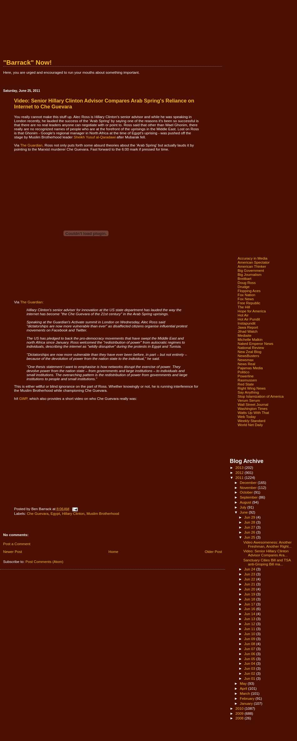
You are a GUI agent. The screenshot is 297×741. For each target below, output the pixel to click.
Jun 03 (250, 668)
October (247, 492)
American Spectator (254, 262)
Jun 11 (250, 629)
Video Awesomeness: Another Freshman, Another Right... (267, 544)
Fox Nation (246, 295)
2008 (239, 718)
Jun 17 (250, 604)
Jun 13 (250, 619)
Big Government (251, 270)
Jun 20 (250, 589)
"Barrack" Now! (27, 62)
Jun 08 (250, 644)
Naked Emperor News (255, 343)
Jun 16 (250, 609)
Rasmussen (247, 380)
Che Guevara (37, 513)
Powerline (246, 376)
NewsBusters (248, 356)
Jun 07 (250, 649)
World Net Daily (250, 425)
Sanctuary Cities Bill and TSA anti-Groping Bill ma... (267, 562)
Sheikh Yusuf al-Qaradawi (95, 137)
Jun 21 (250, 584)
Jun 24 (250, 569)
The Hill (244, 307)
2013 (239, 467)
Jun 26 (250, 532)
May (244, 683)
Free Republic (249, 303)
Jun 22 (250, 579)
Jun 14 (250, 614)
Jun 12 (250, 624)
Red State (246, 384)
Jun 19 (250, 594)
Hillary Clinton (73, 513)
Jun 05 (250, 659)
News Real (246, 364)
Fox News (246, 299)
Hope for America (252, 311)
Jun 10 (250, 634)
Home (113, 552)
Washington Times (253, 408)
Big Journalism (250, 274)
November (249, 487)
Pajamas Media (250, 368)
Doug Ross (247, 283)
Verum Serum (249, 400)
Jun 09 (250, 639)
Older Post (213, 552)
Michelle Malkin (250, 339)
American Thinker (252, 266)
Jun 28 (250, 522)
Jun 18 (250, 599)
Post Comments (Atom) (44, 561)
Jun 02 (250, 673)
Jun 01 (250, 678)
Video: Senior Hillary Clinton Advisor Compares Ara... (266, 553)
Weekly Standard (251, 421)
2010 (239, 708)
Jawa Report (248, 327)
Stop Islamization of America (261, 396)
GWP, (23, 398)
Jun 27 (250, 527)
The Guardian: (32, 302)
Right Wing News (252, 388)
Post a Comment (16, 544)
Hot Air (243, 315)
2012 (239, 472)
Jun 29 (250, 517)
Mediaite (244, 335)
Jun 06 (250, 654)
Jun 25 (250, 537)
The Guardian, (32, 145)
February (247, 698)
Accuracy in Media (252, 258)
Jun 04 (250, 663)
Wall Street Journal (253, 404)
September (249, 497)
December (249, 482)
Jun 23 (250, 574)
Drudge (243, 287)
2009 (239, 713)
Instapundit (246, 323)
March (245, 693)
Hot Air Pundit (249, 319)
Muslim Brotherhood (103, 513)
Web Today (247, 417)
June (244, 512)
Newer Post (12, 552)
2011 (239, 477)
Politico (243, 372)
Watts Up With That (253, 412)
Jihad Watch (248, 331)
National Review (251, 348)
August (246, 502)
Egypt (55, 513)
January (247, 703)
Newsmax (246, 360)
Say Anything (248, 392)
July (243, 507)
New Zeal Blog (249, 352)
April (244, 688)
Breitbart (244, 278)
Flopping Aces (249, 291)
